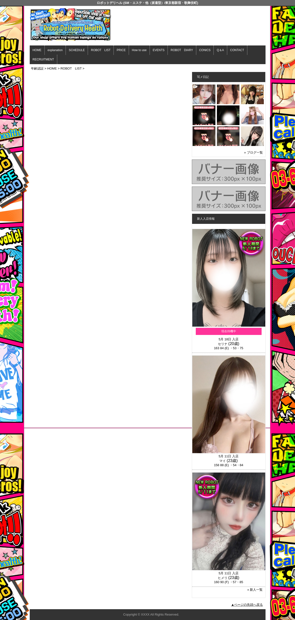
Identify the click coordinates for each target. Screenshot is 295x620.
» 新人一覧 (255, 589)
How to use (139, 50)
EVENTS (159, 50)
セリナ (222, 344)
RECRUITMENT (43, 59)
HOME (37, 50)
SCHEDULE (77, 50)
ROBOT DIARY (182, 50)
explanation (55, 50)
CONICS (205, 50)
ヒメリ (222, 578)
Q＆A (220, 50)
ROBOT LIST (101, 50)
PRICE (121, 50)
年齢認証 (37, 68)
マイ (222, 461)
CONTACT (237, 50)
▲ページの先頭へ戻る (247, 604)
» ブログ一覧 (253, 152)
